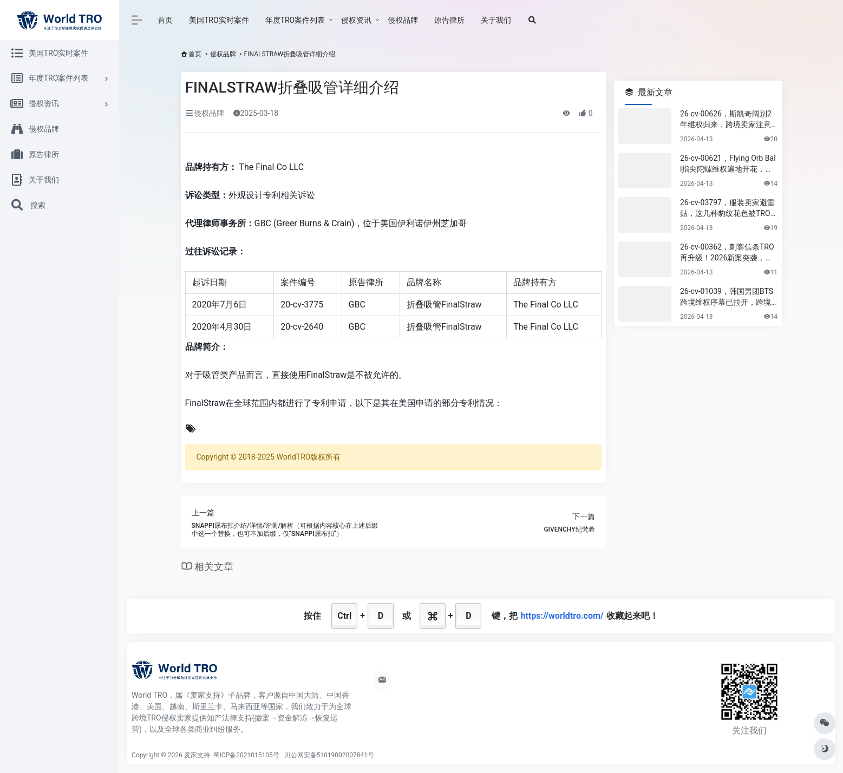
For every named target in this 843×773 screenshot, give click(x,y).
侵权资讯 (356, 20)
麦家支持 (197, 755)
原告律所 (449, 20)
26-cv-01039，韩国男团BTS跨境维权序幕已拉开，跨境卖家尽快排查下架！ (726, 297)
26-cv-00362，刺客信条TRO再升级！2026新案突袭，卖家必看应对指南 (727, 253)
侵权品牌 (403, 20)
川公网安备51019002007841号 (329, 755)
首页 (165, 20)
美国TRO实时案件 (219, 20)
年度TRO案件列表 (295, 20)
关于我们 (496, 20)
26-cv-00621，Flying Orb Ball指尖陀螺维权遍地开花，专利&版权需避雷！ (728, 164)
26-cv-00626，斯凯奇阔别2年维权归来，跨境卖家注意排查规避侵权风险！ (726, 119)
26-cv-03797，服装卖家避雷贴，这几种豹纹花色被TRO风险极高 (727, 208)
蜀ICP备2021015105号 (247, 755)
